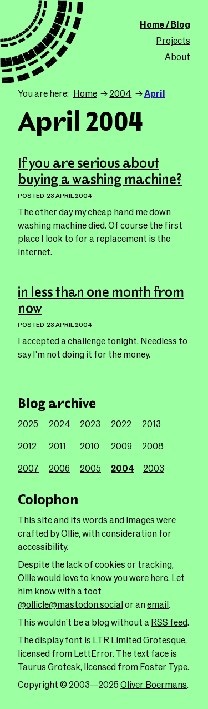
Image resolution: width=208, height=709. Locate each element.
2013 (151, 423)
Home (85, 93)
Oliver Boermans (153, 684)
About (177, 56)
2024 (59, 423)
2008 (153, 446)
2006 (59, 468)
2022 (121, 423)
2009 (121, 446)
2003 (153, 468)
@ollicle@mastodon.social (70, 604)
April (154, 93)
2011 (57, 446)
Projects (173, 40)
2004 (120, 93)
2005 (90, 468)
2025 (28, 423)
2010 (89, 446)
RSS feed (169, 622)
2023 (90, 423)
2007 (28, 468)
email (158, 604)
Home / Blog (165, 24)
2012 (27, 446)
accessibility (42, 546)
